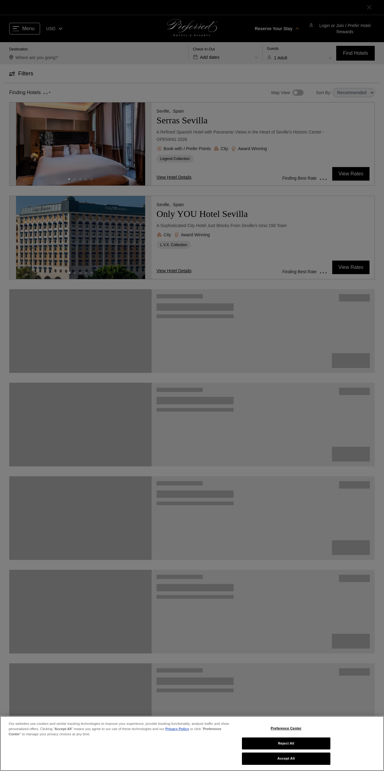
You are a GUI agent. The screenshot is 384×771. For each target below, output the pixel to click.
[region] (192, 743)
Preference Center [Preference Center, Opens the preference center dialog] (286, 728)
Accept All (286, 758)
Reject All (286, 743)
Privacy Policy (177, 729)
